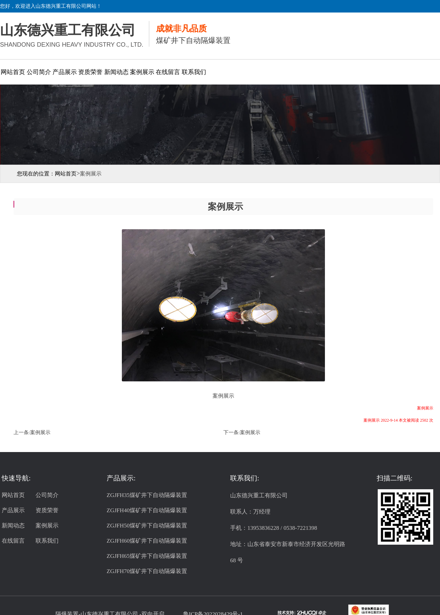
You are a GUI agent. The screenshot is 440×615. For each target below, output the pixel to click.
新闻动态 (116, 72)
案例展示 (142, 72)
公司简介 (39, 72)
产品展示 (64, 72)
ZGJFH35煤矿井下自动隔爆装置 (147, 495)
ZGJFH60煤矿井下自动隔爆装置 (147, 541)
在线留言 (168, 72)
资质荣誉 (90, 72)
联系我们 (194, 72)
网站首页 (13, 72)
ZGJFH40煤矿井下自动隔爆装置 (147, 510)
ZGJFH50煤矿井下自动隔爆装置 (147, 525)
